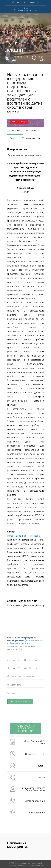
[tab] (15, 130)
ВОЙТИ (25, 8)
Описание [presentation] (15, 130)
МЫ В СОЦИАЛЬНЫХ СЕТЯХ (27, 3)
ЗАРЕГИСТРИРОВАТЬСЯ (27, 11)
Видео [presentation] (13, 138)
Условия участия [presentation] (31, 138)
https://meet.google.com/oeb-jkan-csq (25, 605)
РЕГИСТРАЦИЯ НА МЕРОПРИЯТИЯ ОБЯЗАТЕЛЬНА (25, 728)
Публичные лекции (19, 122)
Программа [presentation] (32, 130)
